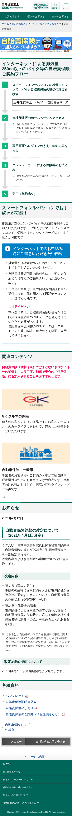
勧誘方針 (7, 764)
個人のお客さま (36, 16)
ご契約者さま (12, 16)
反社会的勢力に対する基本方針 (18, 787)
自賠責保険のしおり (21, 708)
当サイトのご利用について (15, 795)
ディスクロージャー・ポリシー (18, 779)
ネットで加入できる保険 (43, 23)
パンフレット (17, 695)
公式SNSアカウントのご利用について (21, 803)
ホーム (5, 23)
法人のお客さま (60, 16)
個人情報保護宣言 (11, 772)
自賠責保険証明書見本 (21, 702)
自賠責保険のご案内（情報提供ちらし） (35, 714)
